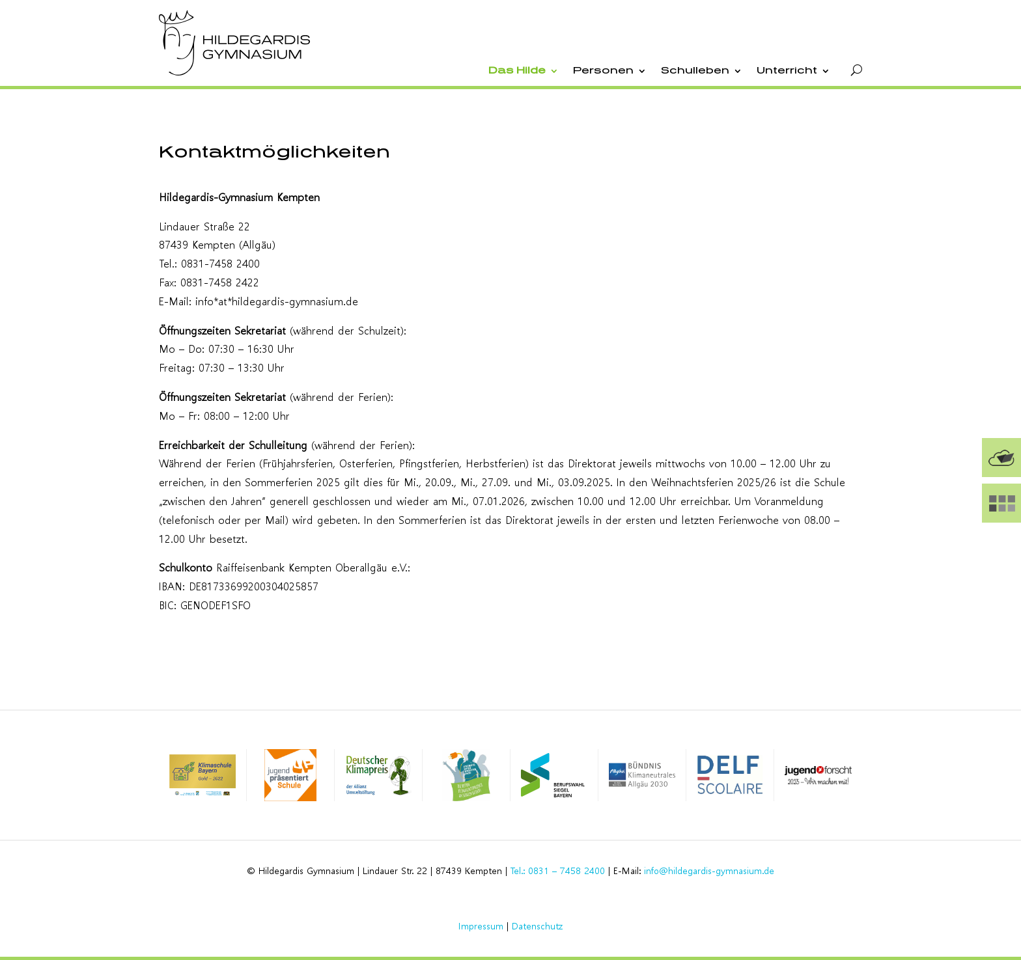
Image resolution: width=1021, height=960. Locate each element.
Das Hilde (517, 70)
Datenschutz (537, 926)
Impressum (480, 926)
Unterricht (787, 70)
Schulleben (695, 70)
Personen (603, 70)
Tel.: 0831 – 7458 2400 (558, 870)
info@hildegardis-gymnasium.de (709, 870)
